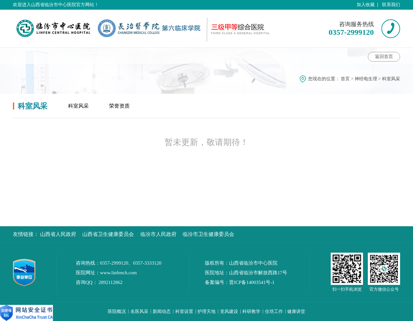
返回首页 (384, 56)
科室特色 (192, 55)
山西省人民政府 (58, 234)
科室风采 (268, 55)
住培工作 (274, 311)
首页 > (348, 78)
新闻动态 (162, 311)
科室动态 (74, 55)
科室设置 (184, 311)
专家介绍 (112, 55)
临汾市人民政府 (158, 234)
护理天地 (206, 311)
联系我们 (391, 4)
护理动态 (231, 55)
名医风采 (139, 311)
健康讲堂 (152, 55)
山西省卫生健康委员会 (108, 234)
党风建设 (229, 311)
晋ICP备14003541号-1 (252, 282)
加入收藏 (366, 4)
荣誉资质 (119, 106)
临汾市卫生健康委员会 (208, 234)
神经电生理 (366, 78)
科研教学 (251, 311)
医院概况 (117, 311)
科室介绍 (30, 55)
